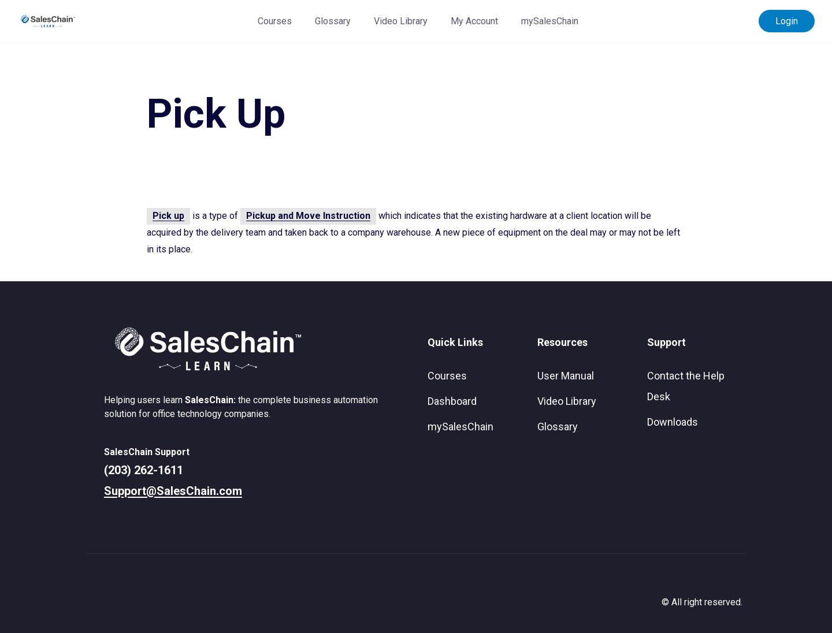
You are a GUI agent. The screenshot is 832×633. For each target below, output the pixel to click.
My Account (474, 21)
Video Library (401, 21)
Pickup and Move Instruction (308, 215)
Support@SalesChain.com (173, 491)
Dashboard (452, 401)
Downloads (672, 422)
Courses (275, 21)
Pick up (168, 215)
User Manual (565, 376)
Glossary (333, 21)
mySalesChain (549, 21)
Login (786, 21)
